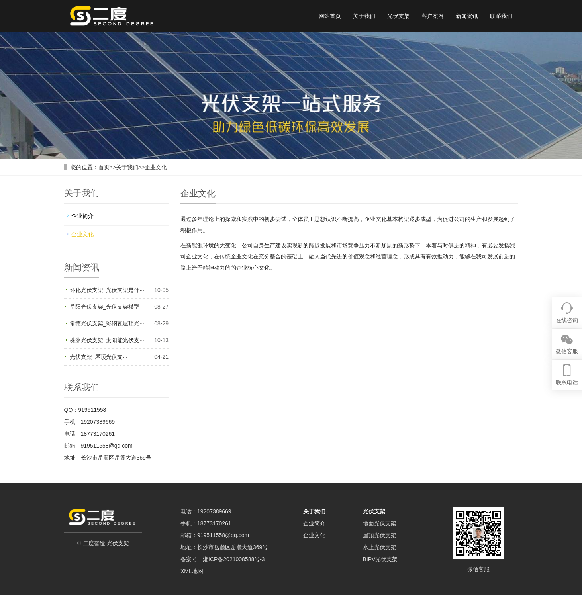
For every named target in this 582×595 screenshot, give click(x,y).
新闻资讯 (467, 16)
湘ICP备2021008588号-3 (234, 559)
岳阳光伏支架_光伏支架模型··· (107, 306)
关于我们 (364, 16)
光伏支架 (398, 16)
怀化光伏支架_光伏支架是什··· (107, 290)
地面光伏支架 (379, 523)
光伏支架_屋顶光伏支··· (98, 357)
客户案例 (432, 16)
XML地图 (191, 571)
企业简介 (82, 216)
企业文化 (156, 167)
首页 (104, 167)
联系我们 (501, 16)
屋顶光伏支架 (379, 535)
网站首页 (330, 16)
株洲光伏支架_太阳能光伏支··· (107, 340)
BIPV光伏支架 (380, 559)
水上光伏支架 (379, 547)
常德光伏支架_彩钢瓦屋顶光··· (107, 323)
